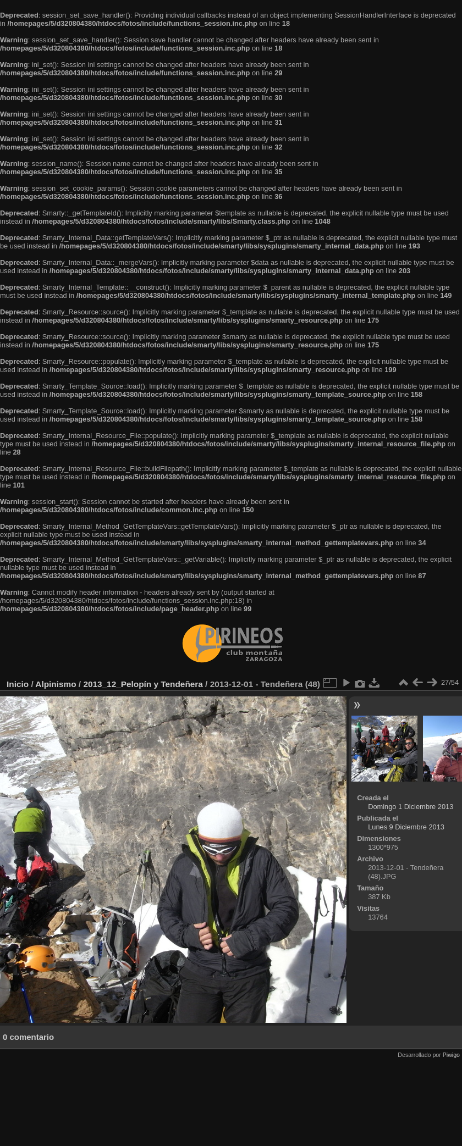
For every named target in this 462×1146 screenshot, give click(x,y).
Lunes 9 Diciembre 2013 (406, 827)
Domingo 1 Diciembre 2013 (410, 806)
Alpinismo (55, 684)
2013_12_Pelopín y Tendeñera (142, 684)
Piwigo (451, 1054)
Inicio (18, 684)
